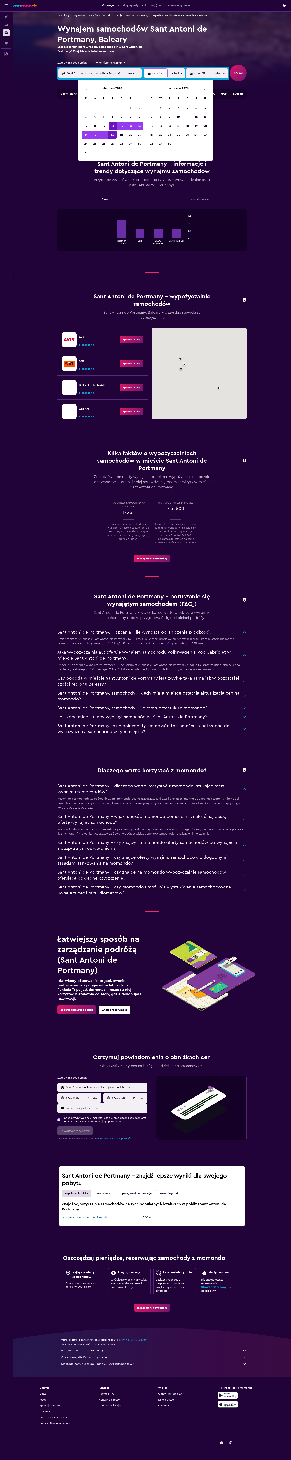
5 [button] (104, 116)
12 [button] (103, 125)
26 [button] (103, 143)
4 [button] (95, 116)
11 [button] (95, 125)
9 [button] (139, 116)
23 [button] (139, 134)
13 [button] (112, 125)
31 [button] (86, 152)
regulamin (103, 1138)
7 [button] (121, 116)
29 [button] (130, 143)
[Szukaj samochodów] (6, 32)
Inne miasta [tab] (103, 1193)
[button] (6, 6)
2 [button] (139, 107)
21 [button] (121, 134)
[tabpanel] (152, 234)
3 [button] (86, 116)
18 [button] (95, 134)
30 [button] (139, 143)
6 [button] (113, 116)
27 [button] (112, 143)
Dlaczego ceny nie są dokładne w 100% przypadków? (154, 1364)
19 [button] (103, 134)
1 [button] (130, 107)
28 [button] (121, 143)
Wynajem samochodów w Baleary (131, 15)
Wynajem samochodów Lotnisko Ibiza (85, 1217)
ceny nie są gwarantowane (134, 1340)
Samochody (63, 15)
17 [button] (86, 134)
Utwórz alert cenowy (213, 1287)
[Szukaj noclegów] (6, 25)
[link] (131, 339)
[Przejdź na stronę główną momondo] (25, 5)
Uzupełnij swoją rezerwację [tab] (135, 1193)
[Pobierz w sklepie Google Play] (228, 1395)
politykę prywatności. (121, 1138)
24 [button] (86, 143)
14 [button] (121, 125)
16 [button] (139, 125)
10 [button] (85, 125)
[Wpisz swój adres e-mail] (106, 1108)
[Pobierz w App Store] (228, 1404)
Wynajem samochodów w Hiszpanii (92, 15)
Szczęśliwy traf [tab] (168, 1193)
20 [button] (113, 134)
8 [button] (130, 116)
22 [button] (130, 134)
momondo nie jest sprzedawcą (154, 1350)
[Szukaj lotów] (6, 17)
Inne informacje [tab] (199, 199)
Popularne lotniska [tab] (76, 1193)
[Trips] (6, 43)
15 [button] (130, 125)
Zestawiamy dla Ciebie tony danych (154, 1357)
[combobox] (74, 63)
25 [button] (95, 143)
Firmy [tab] (104, 199)
